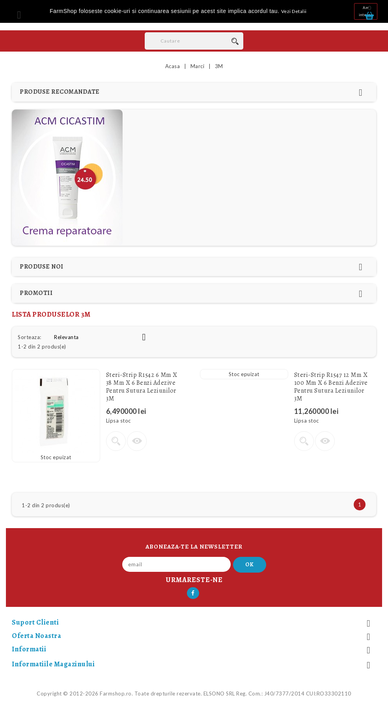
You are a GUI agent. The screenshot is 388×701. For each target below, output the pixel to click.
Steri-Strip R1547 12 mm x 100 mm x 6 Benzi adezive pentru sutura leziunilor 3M (331, 387)
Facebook (193, 593)
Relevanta (102, 337)
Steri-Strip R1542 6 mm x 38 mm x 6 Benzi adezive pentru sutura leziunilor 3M (141, 387)
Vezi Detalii (294, 11)
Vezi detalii (116, 441)
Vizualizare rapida (137, 441)
